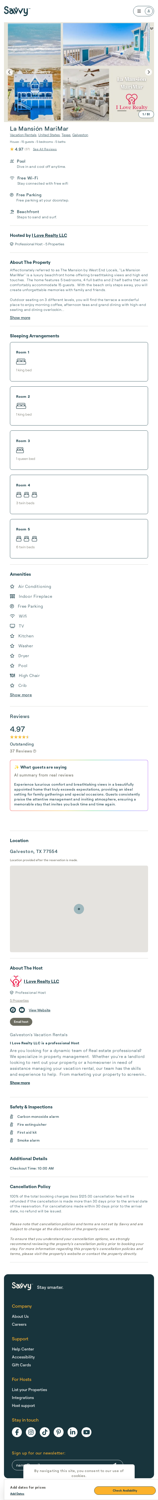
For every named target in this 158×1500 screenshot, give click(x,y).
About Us (20, 1316)
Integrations (23, 1397)
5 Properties (19, 1000)
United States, (49, 135)
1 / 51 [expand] (146, 114)
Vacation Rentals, (23, 135)
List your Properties (29, 1389)
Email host (21, 1022)
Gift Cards (21, 1364)
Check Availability (125, 1490)
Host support (23, 1405)
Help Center (23, 1349)
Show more (20, 317)
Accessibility (23, 1356)
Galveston (80, 135)
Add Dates (17, 1494)
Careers (19, 1324)
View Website (39, 1010)
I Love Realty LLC (49, 235)
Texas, (66, 135)
